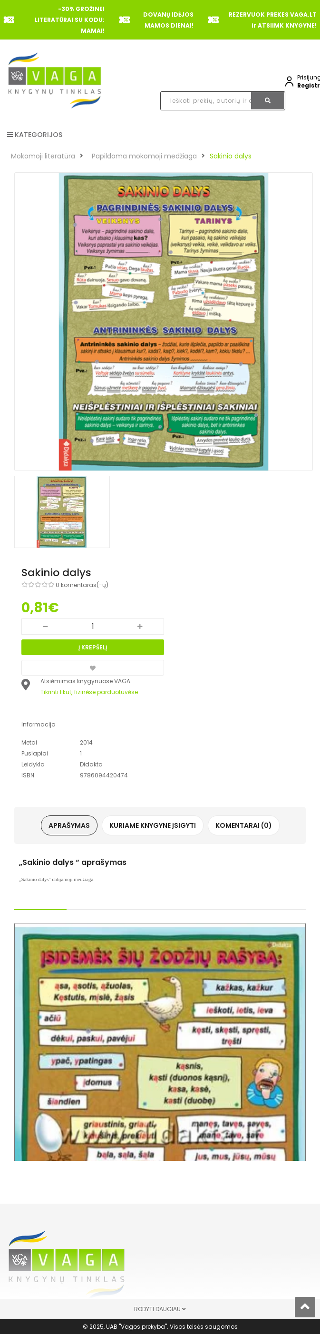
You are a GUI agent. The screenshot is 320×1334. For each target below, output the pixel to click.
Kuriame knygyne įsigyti (152, 825)
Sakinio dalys (231, 156)
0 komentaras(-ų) (82, 585)
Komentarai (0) (243, 825)
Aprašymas (69, 825)
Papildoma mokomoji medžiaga (144, 156)
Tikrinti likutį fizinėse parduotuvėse (89, 692)
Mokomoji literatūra (43, 156)
